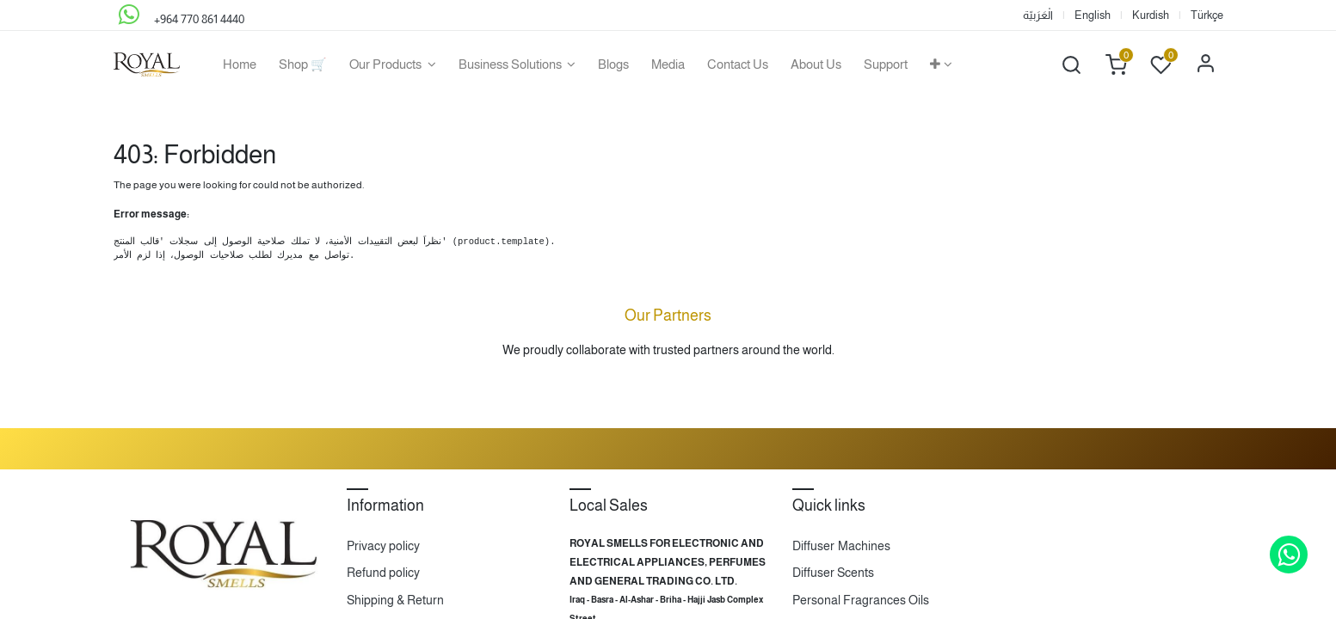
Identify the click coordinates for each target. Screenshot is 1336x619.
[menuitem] (239, 64)
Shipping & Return (395, 600)
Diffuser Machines (841, 546)
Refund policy (383, 572)
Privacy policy (383, 546)
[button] (941, 64)
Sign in (1206, 64)
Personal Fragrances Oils (860, 600)
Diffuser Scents (833, 572)
